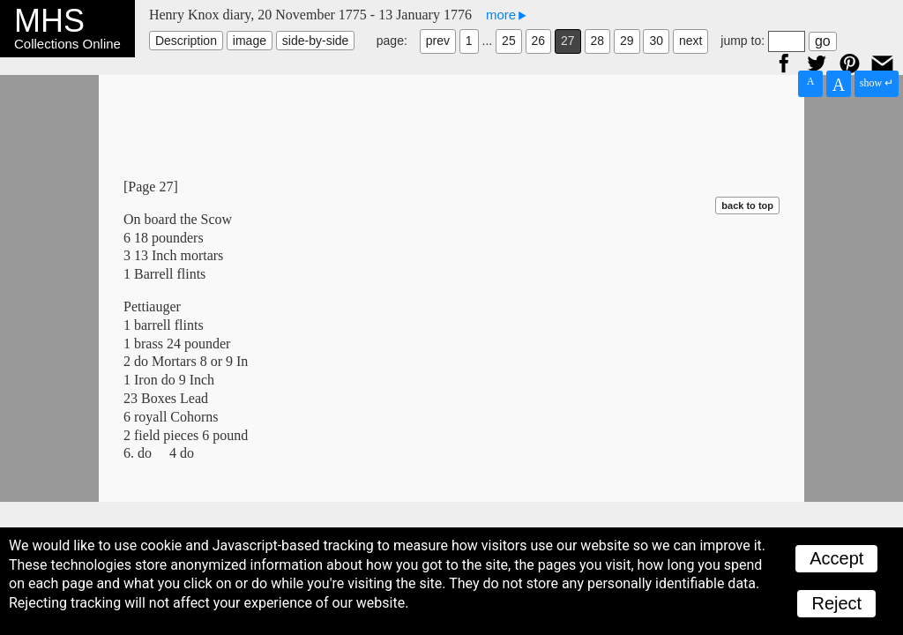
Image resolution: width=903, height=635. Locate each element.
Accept (836, 558)
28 (598, 41)
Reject (836, 603)
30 (656, 41)
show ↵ (876, 83)
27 (568, 41)
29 (627, 41)
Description (186, 41)
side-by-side (315, 41)
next (690, 41)
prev (438, 41)
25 (509, 41)
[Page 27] (150, 186)
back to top (747, 205)
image (249, 41)
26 (539, 41)
